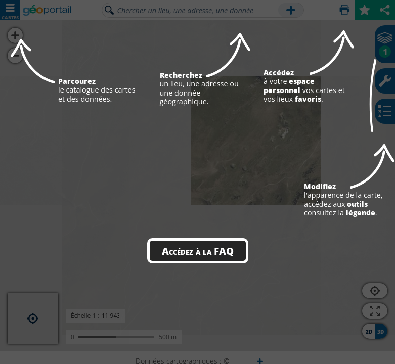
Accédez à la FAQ (198, 251)
